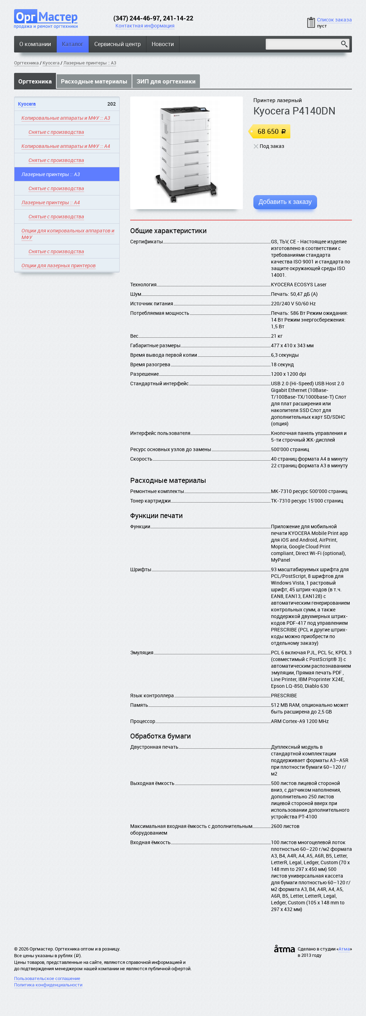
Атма (344, 949)
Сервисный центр (117, 44)
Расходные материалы (94, 81)
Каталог (72, 44)
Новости (163, 44)
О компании (35, 44)
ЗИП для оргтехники (166, 81)
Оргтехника (26, 63)
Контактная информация (145, 25)
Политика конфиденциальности (48, 984)
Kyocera (51, 63)
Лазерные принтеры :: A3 (89, 63)
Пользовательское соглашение (47, 978)
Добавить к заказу (285, 201)
